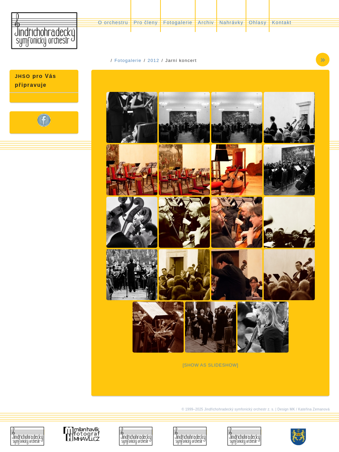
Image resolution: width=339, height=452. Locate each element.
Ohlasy (257, 22)
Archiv (206, 22)
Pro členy (146, 22)
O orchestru (113, 22)
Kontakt (281, 22)
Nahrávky (231, 22)
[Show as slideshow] (210, 365)
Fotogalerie (177, 22)
